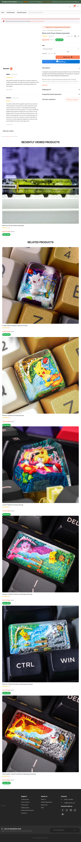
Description (46, 68)
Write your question (72, 99)
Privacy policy (24, 805)
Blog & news (44, 805)
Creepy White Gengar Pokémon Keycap (14, 325)
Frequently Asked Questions (51, 94)
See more (44, 85)
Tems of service (25, 802)
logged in (9, 136)
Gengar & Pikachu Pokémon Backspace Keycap (17, 594)
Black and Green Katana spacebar (13, 225)
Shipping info (46, 89)
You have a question (48, 99)
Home (2, 12)
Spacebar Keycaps (21, 12)
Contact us (24, 813)
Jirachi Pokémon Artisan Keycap (12, 505)
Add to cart (66, 57)
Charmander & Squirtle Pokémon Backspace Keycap (19, 774)
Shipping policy (25, 807)
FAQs (42, 807)
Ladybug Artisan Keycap (37, 21)
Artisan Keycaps (11, 12)
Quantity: (44, 53)
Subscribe (75, 830)
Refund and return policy (27, 810)
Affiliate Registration (46, 802)
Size (43, 45)
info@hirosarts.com (69, 803)
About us (43, 799)
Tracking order (25, 799)
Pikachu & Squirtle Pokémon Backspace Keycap (17, 684)
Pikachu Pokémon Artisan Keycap (13, 415)
